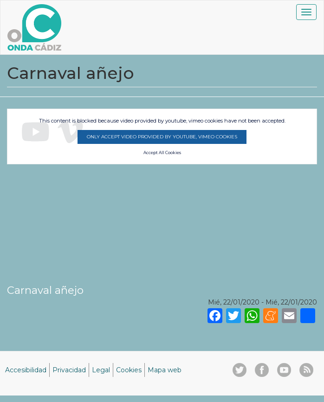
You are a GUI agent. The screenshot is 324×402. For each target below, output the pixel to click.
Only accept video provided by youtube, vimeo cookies (162, 137)
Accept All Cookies (162, 152)
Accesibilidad (25, 370)
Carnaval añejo (45, 290)
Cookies (129, 370)
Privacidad (69, 370)
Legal (101, 370)
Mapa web (164, 370)
